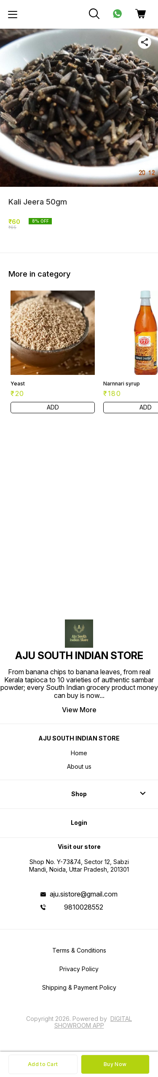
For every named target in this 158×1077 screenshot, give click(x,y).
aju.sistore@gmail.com (84, 894)
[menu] (12, 14)
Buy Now (115, 1064)
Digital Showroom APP (93, 1022)
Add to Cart (43, 1064)
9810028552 (83, 907)
